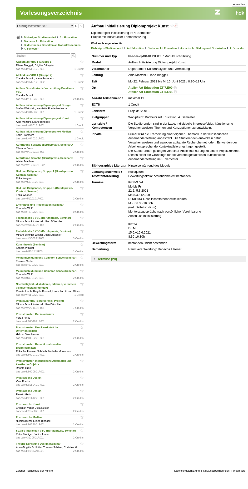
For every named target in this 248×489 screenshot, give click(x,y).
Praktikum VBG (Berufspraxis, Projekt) (40, 300)
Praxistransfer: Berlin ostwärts (35, 314)
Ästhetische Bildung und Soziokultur (203, 48)
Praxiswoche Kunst (28, 404)
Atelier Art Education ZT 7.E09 (150, 87)
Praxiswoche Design (29, 377)
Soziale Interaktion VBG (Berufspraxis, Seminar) (46, 430)
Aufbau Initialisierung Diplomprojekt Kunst (43, 118)
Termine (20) (107, 259)
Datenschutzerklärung (187, 470)
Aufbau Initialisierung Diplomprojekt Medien (43, 131)
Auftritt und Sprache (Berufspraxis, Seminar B (45, 158)
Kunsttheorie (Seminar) (31, 244)
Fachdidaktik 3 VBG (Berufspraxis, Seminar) (44, 231)
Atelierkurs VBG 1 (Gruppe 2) (34, 75)
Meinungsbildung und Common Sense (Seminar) (46, 257)
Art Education (68, 37)
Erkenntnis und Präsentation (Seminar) (40, 204)
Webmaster (239, 470)
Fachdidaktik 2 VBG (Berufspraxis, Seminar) (44, 217)
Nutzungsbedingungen (216, 470)
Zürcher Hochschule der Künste (34, 470)
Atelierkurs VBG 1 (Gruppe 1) (34, 61)
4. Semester (31, 48)
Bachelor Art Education (38, 41)
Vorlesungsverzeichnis (51, 13)
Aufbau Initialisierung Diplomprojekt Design (43, 105)
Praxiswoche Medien (29, 417)
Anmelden (239, 4)
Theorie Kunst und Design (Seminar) (39, 443)
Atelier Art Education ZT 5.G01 (150, 92)
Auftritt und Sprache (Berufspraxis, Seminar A (45, 144)
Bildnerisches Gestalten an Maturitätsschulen (52, 45)
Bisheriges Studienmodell (40, 37)
